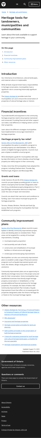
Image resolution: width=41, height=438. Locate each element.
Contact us (20, 386)
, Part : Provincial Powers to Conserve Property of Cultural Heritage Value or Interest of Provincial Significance (22, 312)
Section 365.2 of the (14, 143)
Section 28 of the (11, 228)
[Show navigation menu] (34, 4)
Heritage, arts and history (18, 12)
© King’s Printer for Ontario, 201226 (14, 430)
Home (4, 12)
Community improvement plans (15, 59)
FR (17, 4)
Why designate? (9, 318)
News (3, 416)
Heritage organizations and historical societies (20, 345)
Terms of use (5, 425)
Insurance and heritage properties (16, 321)
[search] (24, 4)
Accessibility (5, 407)
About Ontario (6, 402)
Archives (4, 412)
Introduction (8, 52)
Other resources (9, 62)
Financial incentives (10, 55)
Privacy (3, 421)
